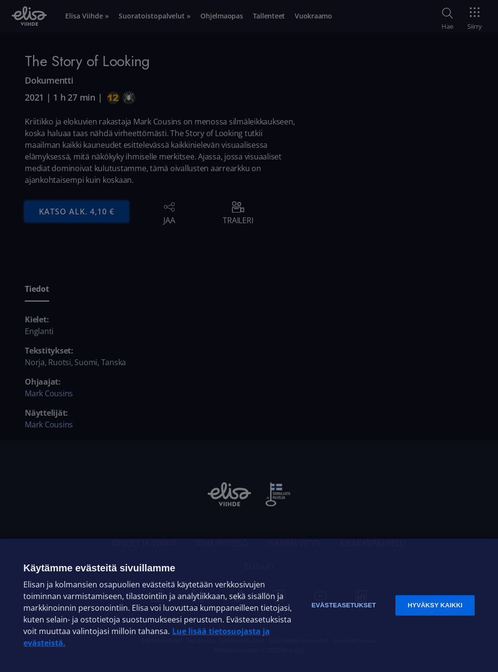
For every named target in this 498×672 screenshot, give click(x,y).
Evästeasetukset (343, 605)
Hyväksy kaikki (435, 605)
